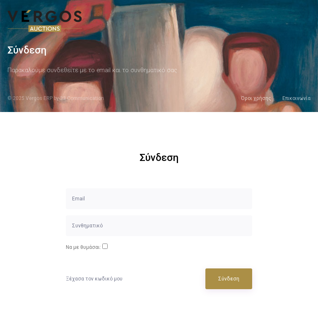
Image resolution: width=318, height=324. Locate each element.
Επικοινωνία (296, 98)
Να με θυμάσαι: (83, 247)
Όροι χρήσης (256, 98)
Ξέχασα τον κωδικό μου (94, 279)
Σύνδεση (228, 279)
